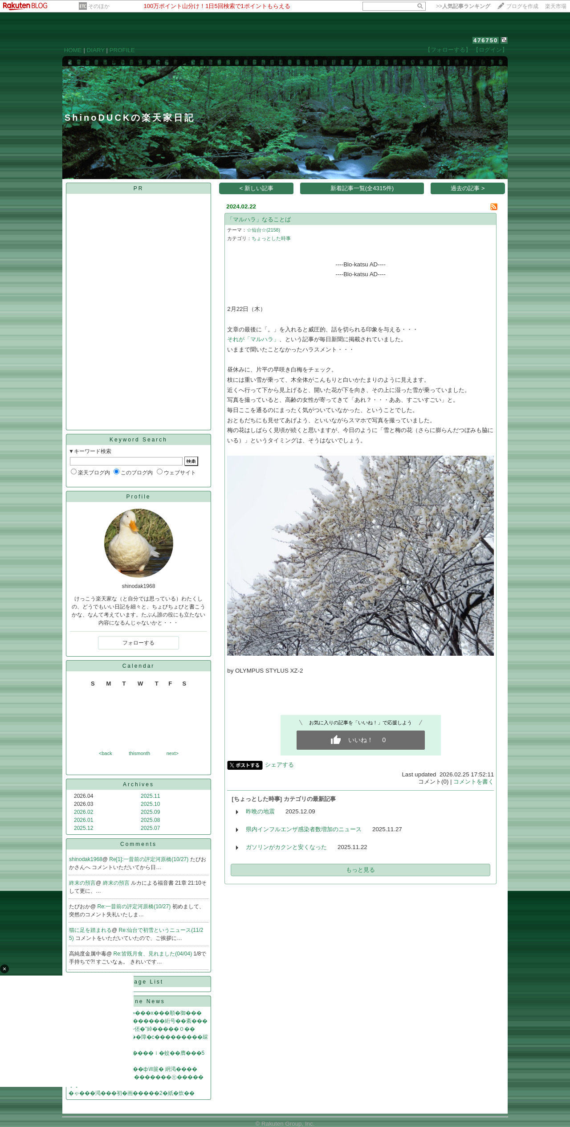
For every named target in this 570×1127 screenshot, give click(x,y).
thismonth (139, 753)
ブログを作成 (522, 6)
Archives (138, 784)
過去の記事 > (468, 188)
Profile (138, 497)
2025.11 (150, 796)
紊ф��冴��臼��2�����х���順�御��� (135, 1013)
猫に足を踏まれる (90, 930)
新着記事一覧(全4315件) (362, 188)
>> (463, 6)
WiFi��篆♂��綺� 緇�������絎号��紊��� (138, 1021)
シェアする (279, 764)
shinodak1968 (85, 859)
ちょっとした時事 (271, 238)
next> (173, 753)
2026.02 (83, 812)
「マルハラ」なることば (259, 219)
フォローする (138, 643)
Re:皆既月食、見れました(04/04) (154, 954)
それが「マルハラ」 (253, 339)
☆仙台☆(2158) (263, 230)
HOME (73, 50)
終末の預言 (82, 883)
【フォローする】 (448, 49)
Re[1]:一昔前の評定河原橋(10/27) (149, 859)
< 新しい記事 (257, 188)
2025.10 (150, 804)
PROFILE (122, 50)
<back (105, 753)
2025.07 (150, 828)
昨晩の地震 (260, 811)
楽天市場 (555, 6)
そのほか (99, 6)
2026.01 (83, 820)
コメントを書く (473, 781)
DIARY (96, 50)
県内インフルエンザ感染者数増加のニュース (304, 829)
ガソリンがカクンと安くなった (286, 847)
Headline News (138, 1001)
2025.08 (150, 820)
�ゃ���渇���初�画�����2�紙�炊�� (132, 1093)
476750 (485, 40)
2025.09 (150, 812)
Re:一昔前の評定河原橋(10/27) (135, 906)
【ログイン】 (490, 49)
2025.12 (83, 828)
